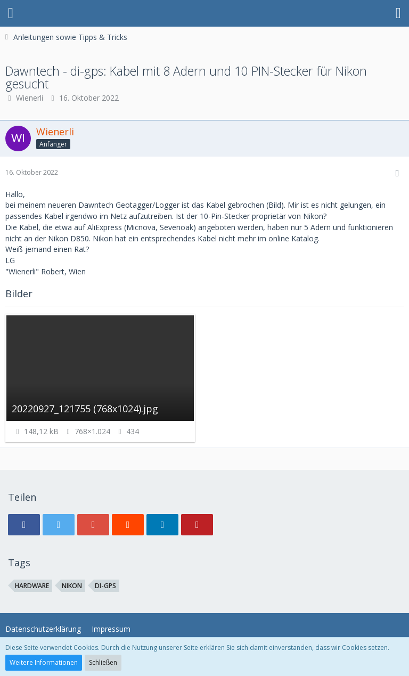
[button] (10, 13)
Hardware (32, 585)
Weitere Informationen (44, 662)
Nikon (72, 585)
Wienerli (29, 98)
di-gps (105, 585)
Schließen (103, 662)
